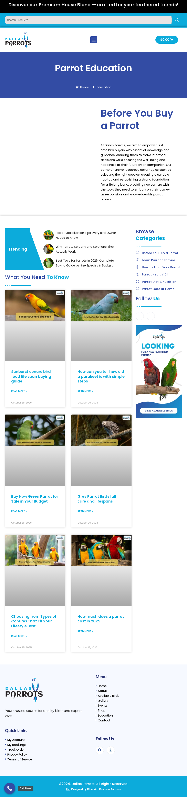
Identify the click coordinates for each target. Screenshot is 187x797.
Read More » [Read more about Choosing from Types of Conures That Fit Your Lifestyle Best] (19, 636)
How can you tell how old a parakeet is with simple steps (101, 376)
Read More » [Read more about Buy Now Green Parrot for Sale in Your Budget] (19, 511)
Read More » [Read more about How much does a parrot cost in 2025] (85, 631)
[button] (93, 39)
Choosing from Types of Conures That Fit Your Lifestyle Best (33, 621)
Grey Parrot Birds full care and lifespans (96, 499)
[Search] (177, 20)
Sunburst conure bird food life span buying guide (31, 376)
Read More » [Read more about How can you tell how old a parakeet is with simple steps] (85, 391)
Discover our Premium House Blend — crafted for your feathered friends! (93, 5)
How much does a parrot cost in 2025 (100, 619)
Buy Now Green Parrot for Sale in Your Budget (34, 499)
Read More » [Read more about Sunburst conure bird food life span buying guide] (19, 391)
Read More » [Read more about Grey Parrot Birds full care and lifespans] (85, 511)
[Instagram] (151, 316)
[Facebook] (140, 316)
